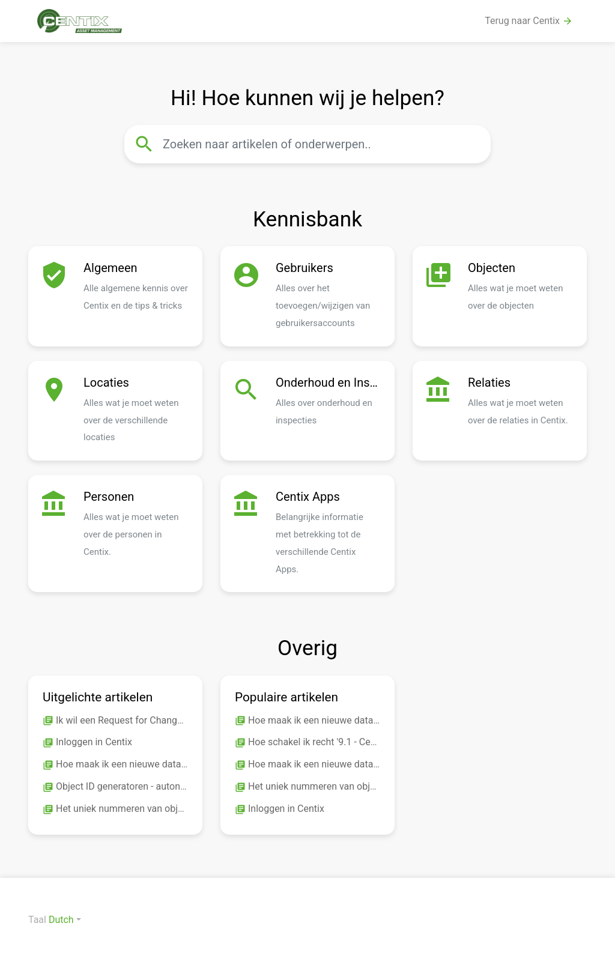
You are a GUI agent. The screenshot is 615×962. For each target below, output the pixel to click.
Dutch (61, 919)
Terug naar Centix (529, 21)
